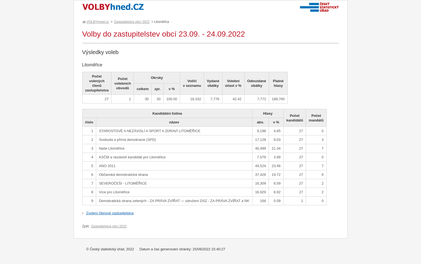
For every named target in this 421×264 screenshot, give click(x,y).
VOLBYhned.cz (97, 22)
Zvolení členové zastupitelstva (110, 213)
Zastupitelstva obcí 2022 (131, 22)
